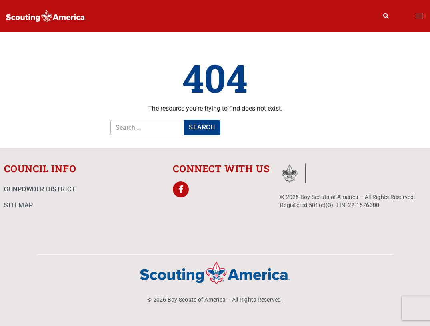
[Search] (386, 16)
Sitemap (18, 205)
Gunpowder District (40, 189)
